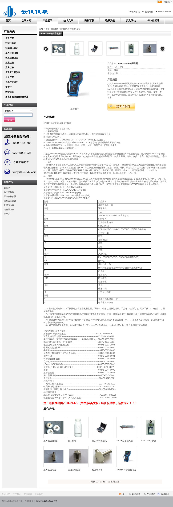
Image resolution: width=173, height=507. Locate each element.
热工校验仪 (9, 192)
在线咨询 (28, 494)
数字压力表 (10, 43)
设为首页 (135, 11)
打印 (105, 481)
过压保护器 (97, 470)
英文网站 (131, 20)
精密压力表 (9, 209)
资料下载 (89, 20)
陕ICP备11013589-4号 (46, 501)
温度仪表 (9, 62)
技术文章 (68, 20)
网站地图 (168, 2)
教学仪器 (9, 92)
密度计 (8, 87)
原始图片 (74, 109)
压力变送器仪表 (12, 72)
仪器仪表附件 (52, 29)
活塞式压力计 (11, 48)
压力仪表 (9, 38)
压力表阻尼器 (49, 470)
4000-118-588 (164, 11)
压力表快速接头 (50, 440)
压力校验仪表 (11, 53)
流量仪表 (9, 67)
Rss (124, 494)
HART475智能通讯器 (128, 63)
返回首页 (95, 481)
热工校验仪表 (11, 58)
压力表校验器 (10, 196)
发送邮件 (149, 11)
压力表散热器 (74, 470)
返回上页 (115, 481)
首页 (8, 20)
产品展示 (47, 20)
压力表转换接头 (99, 440)
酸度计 (7, 188)
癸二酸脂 (72, 440)
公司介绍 (26, 20)
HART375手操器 (148, 440)
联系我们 (110, 20)
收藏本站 (165, 494)
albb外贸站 (153, 20)
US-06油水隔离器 (124, 440)
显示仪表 (9, 77)
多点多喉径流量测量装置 (16, 97)
